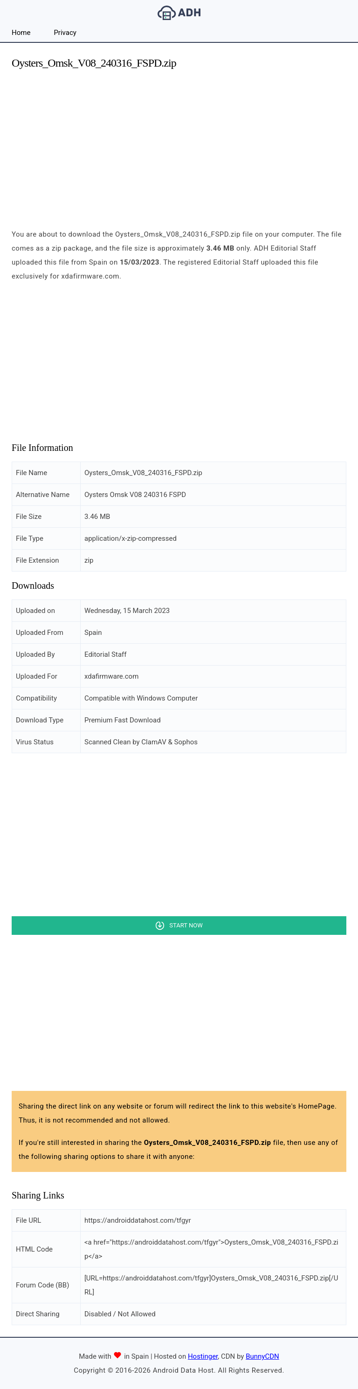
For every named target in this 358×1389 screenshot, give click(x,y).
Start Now (185, 925)
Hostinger (203, 1356)
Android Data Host (179, 13)
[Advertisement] (179, 143)
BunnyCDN (262, 1356)
